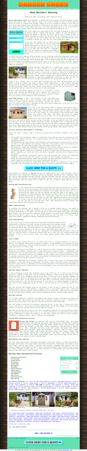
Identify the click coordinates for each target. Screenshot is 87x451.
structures (48, 73)
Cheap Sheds (54, 419)
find (13, 342)
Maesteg (33, 173)
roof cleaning (56, 384)
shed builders (42, 178)
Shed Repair (44, 416)
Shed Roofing (70, 418)
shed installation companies (64, 152)
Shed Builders (21, 416)
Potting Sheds (28, 418)
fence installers (20, 384)
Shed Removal (30, 413)
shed (31, 45)
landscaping (51, 383)
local (63, 37)
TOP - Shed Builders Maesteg (17, 426)
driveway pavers (48, 386)
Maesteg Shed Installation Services (25, 354)
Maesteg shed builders (27, 321)
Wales (44, 336)
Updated (16, 438)
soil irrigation (33, 388)
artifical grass (29, 386)
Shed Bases (74, 416)
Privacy (77, 438)
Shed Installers (58, 414)
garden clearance (70, 388)
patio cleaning (44, 381)
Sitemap (9, 438)
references (24, 94)
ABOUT (65, 8)
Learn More (66, 450)
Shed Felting (30, 414)
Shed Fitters (56, 413)
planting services (14, 383)
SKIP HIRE (39, 384)
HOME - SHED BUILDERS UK (43, 433)
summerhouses (20, 211)
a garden (56, 20)
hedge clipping (19, 389)
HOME (57, 8)
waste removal (51, 388)
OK (71, 450)
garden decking (13, 388)
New (13, 438)
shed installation (49, 88)
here (60, 348)
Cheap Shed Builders (33, 416)
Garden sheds (47, 100)
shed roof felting (17, 310)
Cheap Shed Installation (43, 413)
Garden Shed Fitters (68, 413)
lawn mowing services (63, 381)
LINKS (60, 8)
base (61, 58)
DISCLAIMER (75, 8)
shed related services (27, 336)
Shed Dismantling (46, 421)
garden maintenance (70, 383)
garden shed (55, 98)
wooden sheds (65, 321)
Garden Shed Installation (43, 414)
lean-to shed (29, 246)
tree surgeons (66, 386)
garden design (33, 383)
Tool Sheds (52, 416)
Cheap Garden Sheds (19, 413)
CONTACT (69, 8)
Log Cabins (20, 414)
